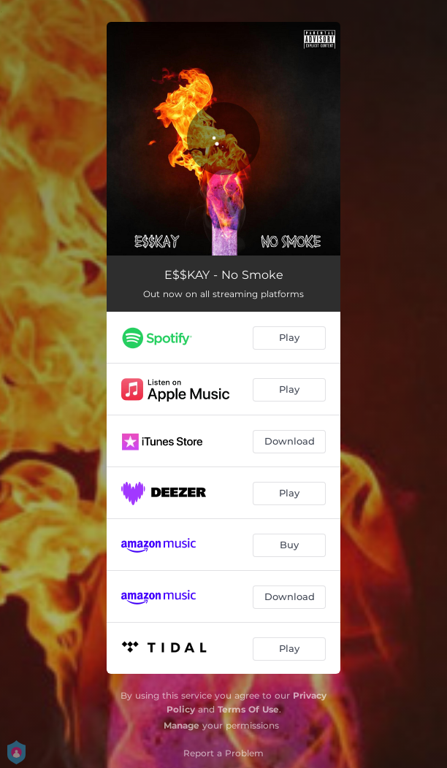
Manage (181, 725)
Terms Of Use (248, 709)
